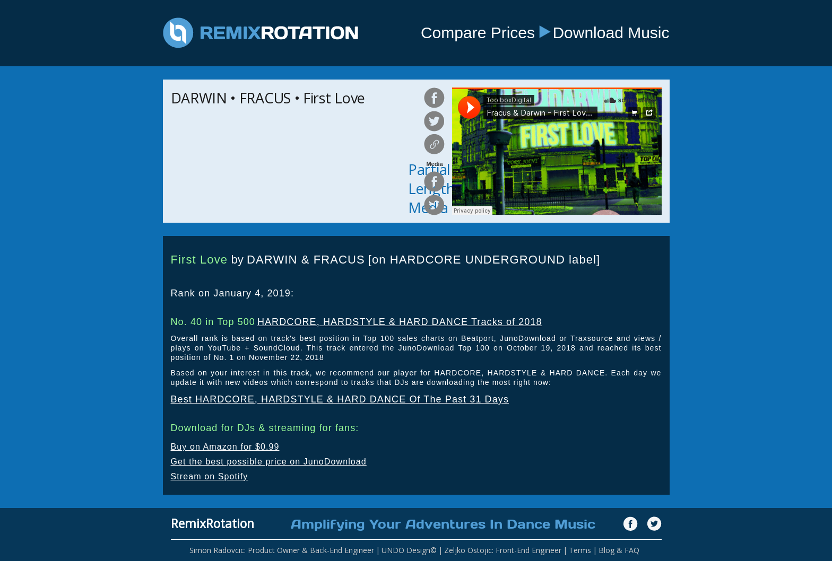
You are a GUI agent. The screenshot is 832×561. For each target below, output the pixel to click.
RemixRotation (212, 523)
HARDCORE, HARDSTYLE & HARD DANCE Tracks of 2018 (399, 322)
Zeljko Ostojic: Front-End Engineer (502, 550)
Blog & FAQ (619, 550)
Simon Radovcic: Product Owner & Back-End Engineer (281, 550)
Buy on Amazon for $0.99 (225, 446)
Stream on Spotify (209, 476)
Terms (580, 550)
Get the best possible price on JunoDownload (269, 461)
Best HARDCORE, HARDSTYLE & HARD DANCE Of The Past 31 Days (340, 399)
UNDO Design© (409, 550)
